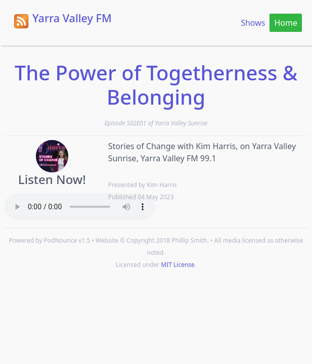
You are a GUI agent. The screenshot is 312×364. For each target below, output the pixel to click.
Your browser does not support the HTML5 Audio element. (80, 206)
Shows (253, 22)
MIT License (178, 264)
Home (285, 22)
